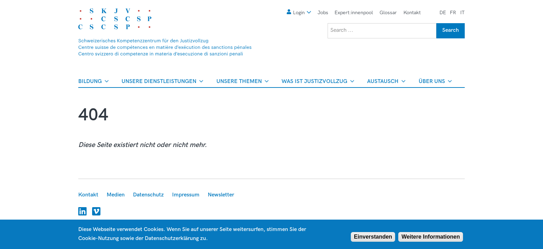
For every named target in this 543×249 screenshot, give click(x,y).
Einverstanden (373, 237)
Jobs (323, 13)
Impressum (185, 195)
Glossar (388, 13)
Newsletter (221, 195)
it (462, 13)
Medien (116, 195)
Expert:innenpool (354, 13)
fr (453, 13)
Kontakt (412, 13)
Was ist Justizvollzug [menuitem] (318, 82)
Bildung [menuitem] (93, 82)
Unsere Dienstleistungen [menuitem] (162, 82)
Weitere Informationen (430, 237)
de (442, 13)
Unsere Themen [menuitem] (242, 82)
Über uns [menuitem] (435, 82)
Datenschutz (148, 195)
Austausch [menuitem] (386, 82)
